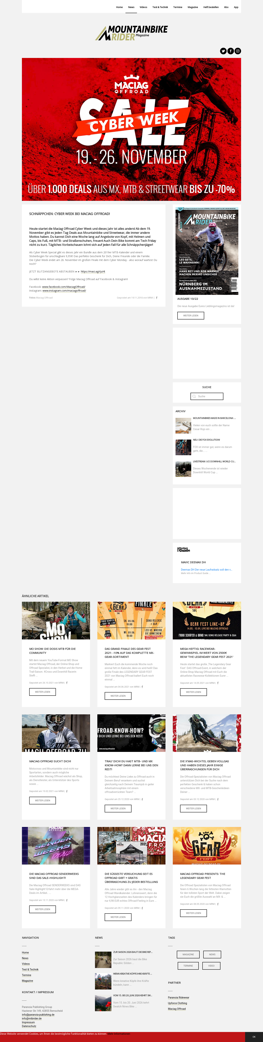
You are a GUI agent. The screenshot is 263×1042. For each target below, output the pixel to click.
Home (119, 7)
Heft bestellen (211, 7)
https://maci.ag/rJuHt (93, 271)
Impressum (28, 1022)
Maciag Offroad (177, 1008)
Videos (143, 7)
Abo (226, 7)
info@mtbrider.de (32, 1018)
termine (188, 966)
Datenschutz (29, 1026)
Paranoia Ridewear (178, 997)
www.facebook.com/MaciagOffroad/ (63, 286)
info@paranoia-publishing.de (38, 1014)
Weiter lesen (190, 315)
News (131, 7)
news (212, 954)
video (211, 966)
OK (254, 1037)
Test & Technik (160, 7)
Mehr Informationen (119, 1033)
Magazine (193, 7)
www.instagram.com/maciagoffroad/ (64, 290)
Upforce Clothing (177, 1003)
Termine (177, 7)
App (236, 7)
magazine (188, 954)
